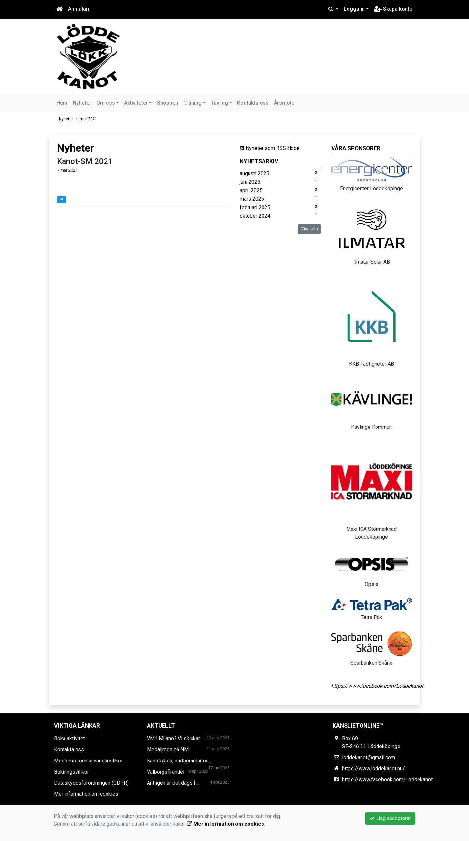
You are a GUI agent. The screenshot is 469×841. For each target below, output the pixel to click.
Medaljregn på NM (168, 750)
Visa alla (309, 228)
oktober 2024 (255, 216)
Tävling (219, 103)
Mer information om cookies (86, 794)
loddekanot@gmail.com (368, 757)
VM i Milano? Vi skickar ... (175, 738)
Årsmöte (284, 103)
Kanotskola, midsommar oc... (179, 761)
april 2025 (251, 190)
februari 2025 (255, 207)
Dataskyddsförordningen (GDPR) (91, 783)
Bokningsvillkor (71, 772)
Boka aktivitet (69, 738)
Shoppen (167, 103)
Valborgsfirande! (166, 772)
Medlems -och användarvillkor (88, 761)
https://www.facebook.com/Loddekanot (377, 686)
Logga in (354, 9)
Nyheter (82, 103)
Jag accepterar (390, 818)
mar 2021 (88, 119)
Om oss (105, 103)
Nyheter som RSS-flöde (270, 148)
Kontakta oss (253, 103)
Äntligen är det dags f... (173, 783)
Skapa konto (393, 9)
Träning (192, 103)
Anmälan (78, 9)
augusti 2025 (254, 173)
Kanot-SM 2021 (85, 161)
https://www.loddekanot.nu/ (373, 768)
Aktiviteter (136, 103)
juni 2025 (250, 182)
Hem (61, 103)
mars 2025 (252, 199)
